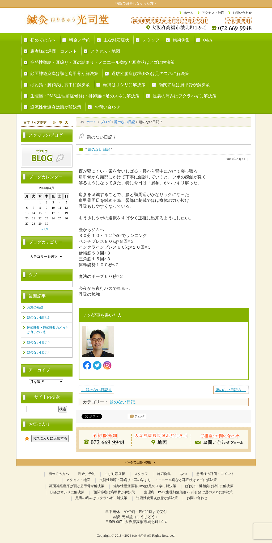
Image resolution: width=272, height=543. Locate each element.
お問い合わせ (242, 13)
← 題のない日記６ (96, 390)
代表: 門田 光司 (143, 329)
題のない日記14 (38, 352)
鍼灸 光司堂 (139, 535)
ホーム (188, 13)
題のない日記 (99, 149)
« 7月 (44, 229)
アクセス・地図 (213, 13)
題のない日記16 (38, 317)
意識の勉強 (35, 307)
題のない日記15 (38, 342)
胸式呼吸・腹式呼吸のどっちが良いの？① (48, 330)
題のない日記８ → (230, 390)
